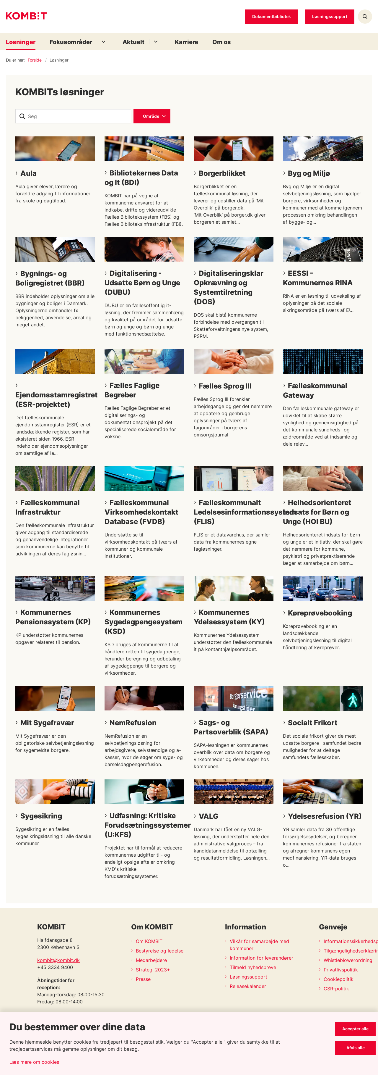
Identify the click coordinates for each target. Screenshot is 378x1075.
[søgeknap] (22, 116)
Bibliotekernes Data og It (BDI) (141, 178)
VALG (208, 816)
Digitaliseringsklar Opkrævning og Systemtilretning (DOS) (228, 287)
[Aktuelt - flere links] (155, 41)
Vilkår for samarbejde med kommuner (259, 944)
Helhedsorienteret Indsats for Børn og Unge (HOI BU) (317, 512)
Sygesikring (41, 816)
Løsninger (20, 42)
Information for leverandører (261, 958)
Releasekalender (248, 986)
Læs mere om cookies (34, 1062)
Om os (221, 42)
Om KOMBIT (149, 941)
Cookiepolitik (338, 979)
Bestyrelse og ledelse (159, 951)
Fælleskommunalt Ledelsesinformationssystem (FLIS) (233, 512)
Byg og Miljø (309, 173)
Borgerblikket (222, 173)
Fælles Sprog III (225, 386)
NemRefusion (133, 722)
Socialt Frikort (313, 722)
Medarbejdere (151, 960)
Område (151, 116)
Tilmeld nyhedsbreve (253, 967)
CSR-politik (336, 989)
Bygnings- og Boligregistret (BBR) (50, 278)
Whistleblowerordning (348, 960)
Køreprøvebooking (320, 613)
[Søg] (73, 116)
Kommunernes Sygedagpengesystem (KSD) (144, 622)
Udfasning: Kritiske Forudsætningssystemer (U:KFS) (144, 825)
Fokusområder (71, 42)
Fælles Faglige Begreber (132, 390)
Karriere (186, 42)
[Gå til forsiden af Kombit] (26, 16)
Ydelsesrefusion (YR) (325, 816)
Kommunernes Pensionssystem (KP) (53, 617)
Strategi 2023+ (153, 970)
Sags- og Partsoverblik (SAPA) (231, 727)
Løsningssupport (248, 977)
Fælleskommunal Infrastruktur (47, 507)
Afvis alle (355, 1047)
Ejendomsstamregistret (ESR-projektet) (55, 400)
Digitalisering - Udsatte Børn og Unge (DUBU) (142, 282)
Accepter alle (355, 1028)
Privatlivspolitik (341, 970)
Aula (28, 173)
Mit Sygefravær (47, 722)
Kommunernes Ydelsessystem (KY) (229, 617)
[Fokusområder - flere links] (102, 41)
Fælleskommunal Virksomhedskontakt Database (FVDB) (141, 512)
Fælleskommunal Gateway (315, 390)
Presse (143, 979)
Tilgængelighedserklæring (348, 951)
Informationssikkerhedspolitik (348, 941)
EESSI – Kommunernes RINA (318, 278)
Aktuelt (133, 42)
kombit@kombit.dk (58, 960)
